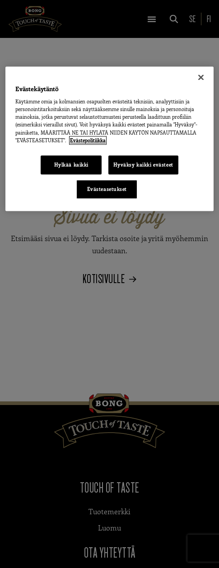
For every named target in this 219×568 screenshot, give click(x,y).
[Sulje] (201, 77)
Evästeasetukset (107, 189)
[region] (109, 138)
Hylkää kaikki (71, 164)
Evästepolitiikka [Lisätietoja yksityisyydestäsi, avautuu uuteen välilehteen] (88, 140)
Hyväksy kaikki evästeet (143, 164)
